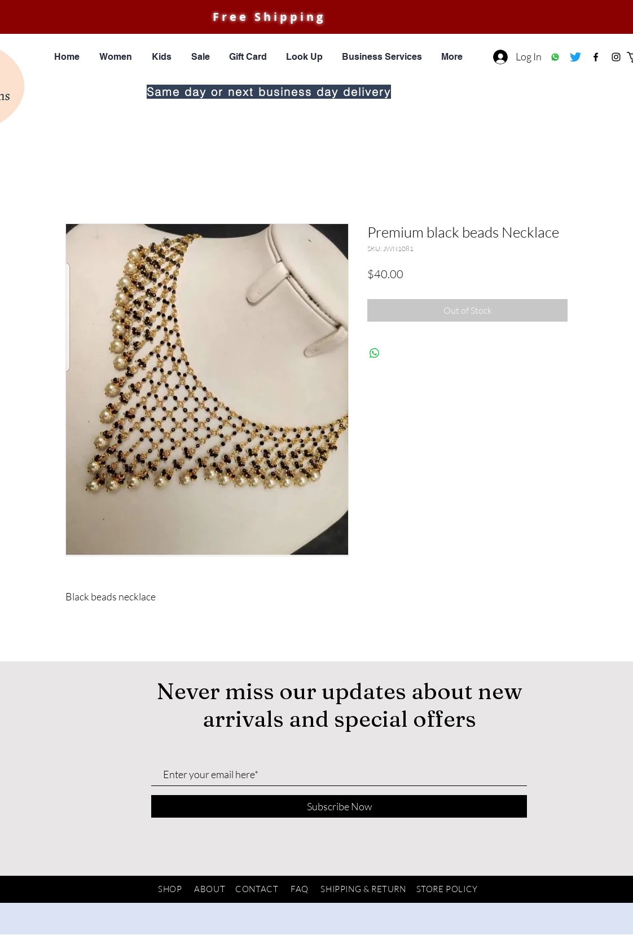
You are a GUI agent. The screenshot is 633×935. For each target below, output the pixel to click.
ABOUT (209, 889)
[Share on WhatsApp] (374, 353)
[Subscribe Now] (339, 806)
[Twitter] (575, 57)
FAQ (300, 889)
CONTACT (256, 889)
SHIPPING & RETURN (363, 889)
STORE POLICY (447, 889)
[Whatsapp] (555, 57)
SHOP (170, 889)
